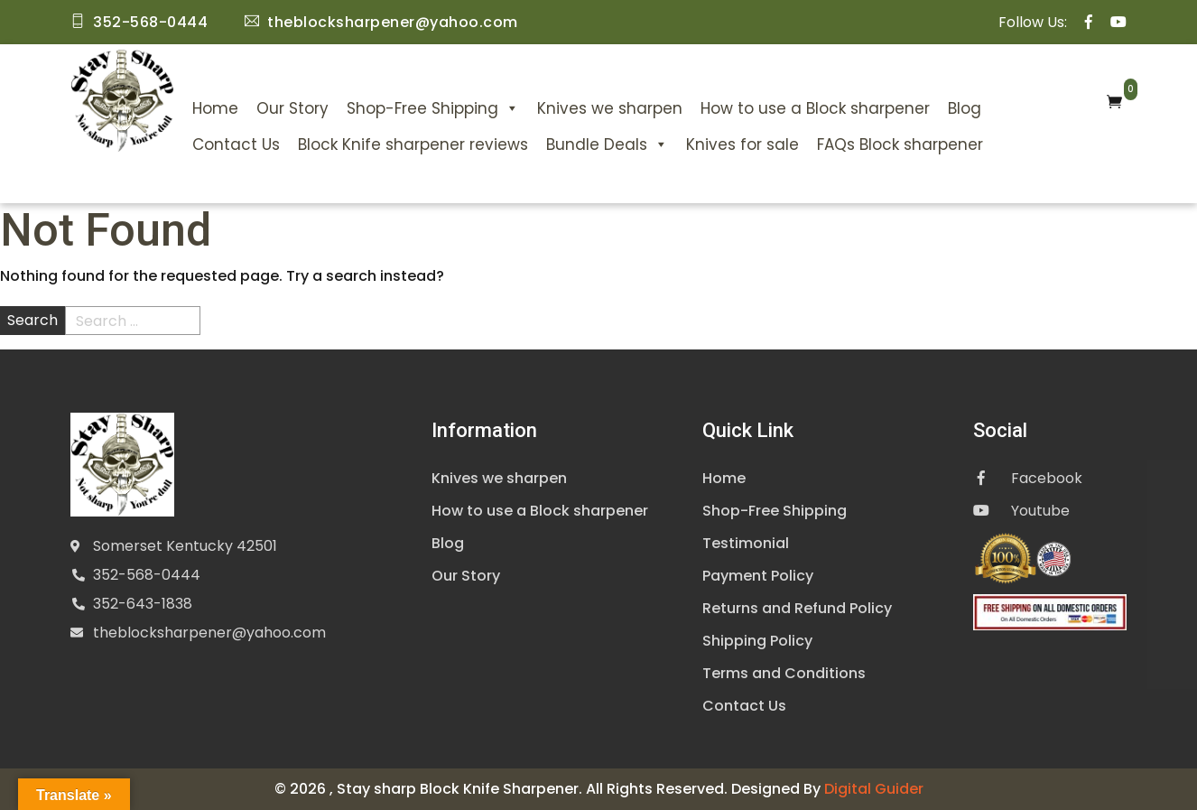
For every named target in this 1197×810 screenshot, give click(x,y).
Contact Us (236, 144)
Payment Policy (757, 575)
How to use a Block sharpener (815, 108)
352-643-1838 (142, 603)
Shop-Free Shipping (433, 108)
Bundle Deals (607, 144)
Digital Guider (873, 788)
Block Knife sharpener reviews (413, 144)
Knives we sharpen (609, 108)
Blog (964, 108)
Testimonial (745, 543)
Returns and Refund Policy (797, 608)
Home (215, 108)
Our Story (292, 108)
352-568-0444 (146, 574)
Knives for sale (742, 144)
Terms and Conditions (784, 673)
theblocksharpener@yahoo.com (209, 632)
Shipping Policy (757, 640)
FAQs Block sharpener (900, 144)
